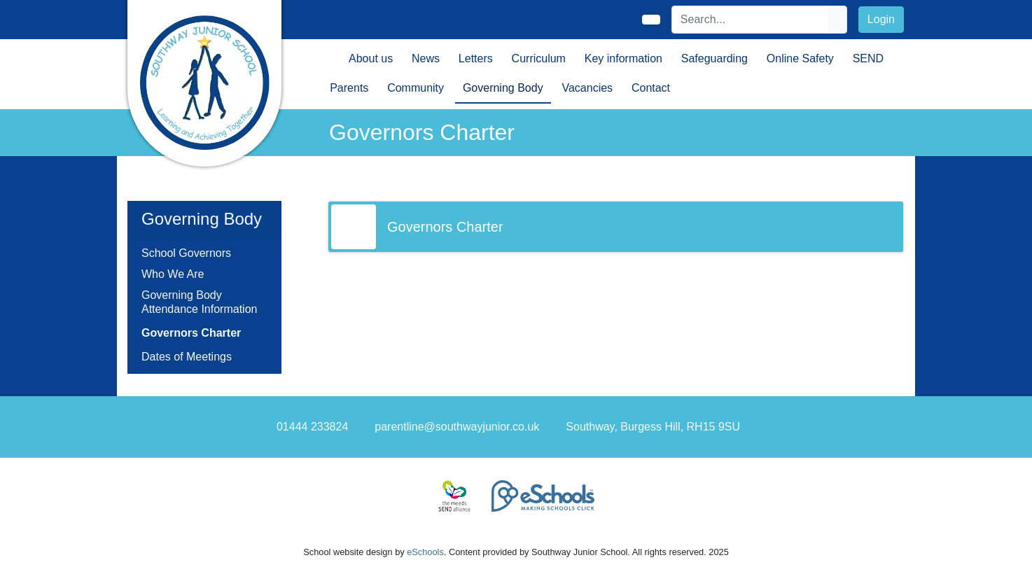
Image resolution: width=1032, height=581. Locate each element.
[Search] (750, 19)
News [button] (426, 58)
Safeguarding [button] (714, 58)
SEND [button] (868, 58)
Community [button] (415, 88)
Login (881, 19)
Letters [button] (476, 58)
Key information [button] (623, 58)
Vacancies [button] (587, 88)
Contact (651, 88)
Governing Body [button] (503, 88)
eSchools (425, 552)
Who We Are (172, 274)
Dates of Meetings (186, 357)
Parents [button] (349, 88)
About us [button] (371, 58)
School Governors (186, 253)
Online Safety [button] (800, 58)
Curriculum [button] (539, 58)
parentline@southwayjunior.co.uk (457, 427)
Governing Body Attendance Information (199, 301)
